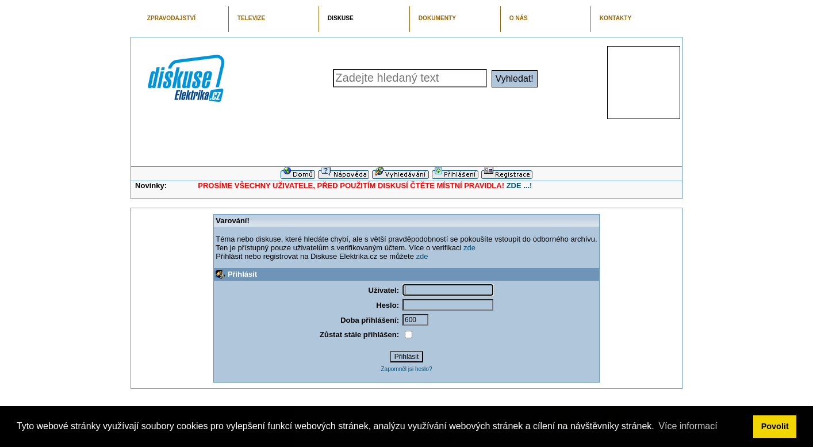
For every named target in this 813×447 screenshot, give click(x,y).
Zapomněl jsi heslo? (406, 369)
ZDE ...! (519, 185)
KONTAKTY (616, 18)
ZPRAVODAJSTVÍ (171, 18)
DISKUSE (341, 18)
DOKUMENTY (437, 18)
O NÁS (518, 18)
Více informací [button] (687, 426)
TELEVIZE (251, 18)
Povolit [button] (775, 426)
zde (469, 247)
